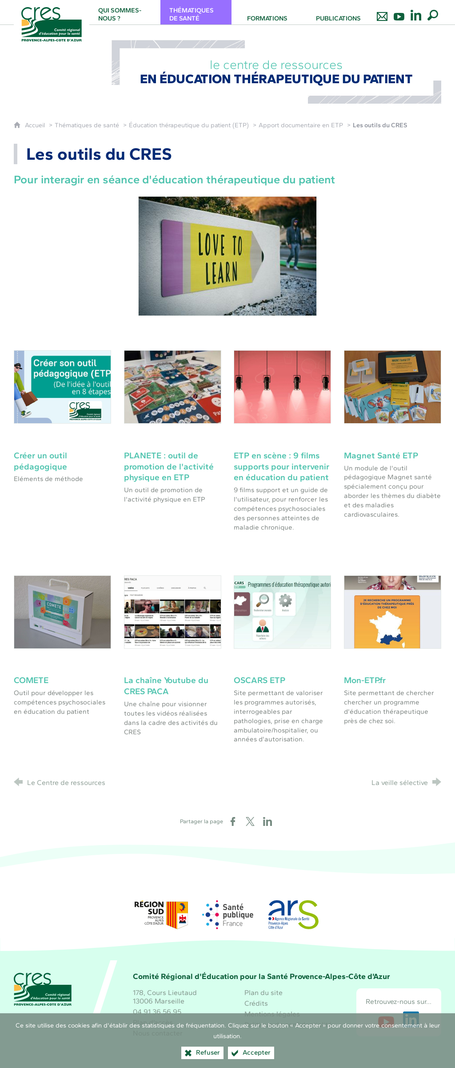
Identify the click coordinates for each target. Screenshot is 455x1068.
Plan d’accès (153, 1022)
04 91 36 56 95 (157, 1011)
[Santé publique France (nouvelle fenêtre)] (227, 914)
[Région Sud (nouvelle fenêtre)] (161, 914)
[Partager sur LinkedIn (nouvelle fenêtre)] (267, 821)
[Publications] (338, 12)
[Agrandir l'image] (227, 255)
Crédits (256, 1003)
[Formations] (267, 12)
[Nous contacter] (382, 12)
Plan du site (263, 992)
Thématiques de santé (87, 125)
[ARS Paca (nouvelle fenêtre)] (293, 914)
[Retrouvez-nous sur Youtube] (399, 12)
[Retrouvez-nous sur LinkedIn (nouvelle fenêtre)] (411, 1019)
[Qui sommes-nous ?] (124, 12)
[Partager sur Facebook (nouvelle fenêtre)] (232, 821)
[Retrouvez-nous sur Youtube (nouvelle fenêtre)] (386, 1019)
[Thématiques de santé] (195, 12)
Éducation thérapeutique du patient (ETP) (189, 125)
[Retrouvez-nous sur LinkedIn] (415, 12)
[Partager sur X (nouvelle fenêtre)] (250, 821)
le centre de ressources (276, 71)
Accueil (36, 125)
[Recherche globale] (432, 12)
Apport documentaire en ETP (301, 125)
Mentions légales (272, 1014)
